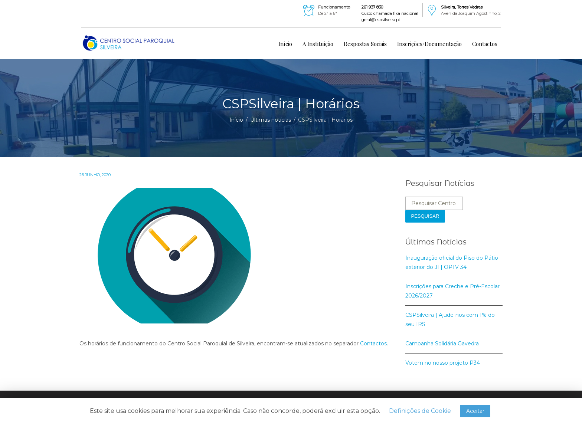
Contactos (484, 43)
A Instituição (318, 43)
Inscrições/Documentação (429, 43)
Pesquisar (425, 216)
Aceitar (475, 411)
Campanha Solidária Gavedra (442, 343)
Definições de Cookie (420, 410)
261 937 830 (372, 7)
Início (285, 43)
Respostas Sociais (365, 43)
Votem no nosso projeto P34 (442, 362)
